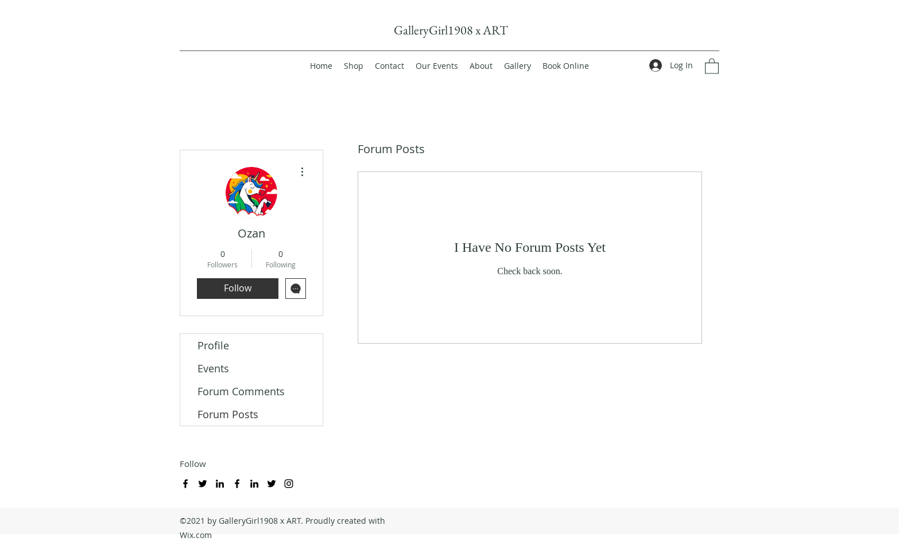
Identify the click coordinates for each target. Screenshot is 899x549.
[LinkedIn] (220, 483)
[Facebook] (185, 483)
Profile (213, 345)
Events (213, 368)
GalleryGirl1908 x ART (451, 30)
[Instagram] (288, 483)
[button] (712, 65)
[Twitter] (202, 483)
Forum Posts (227, 414)
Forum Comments (241, 391)
